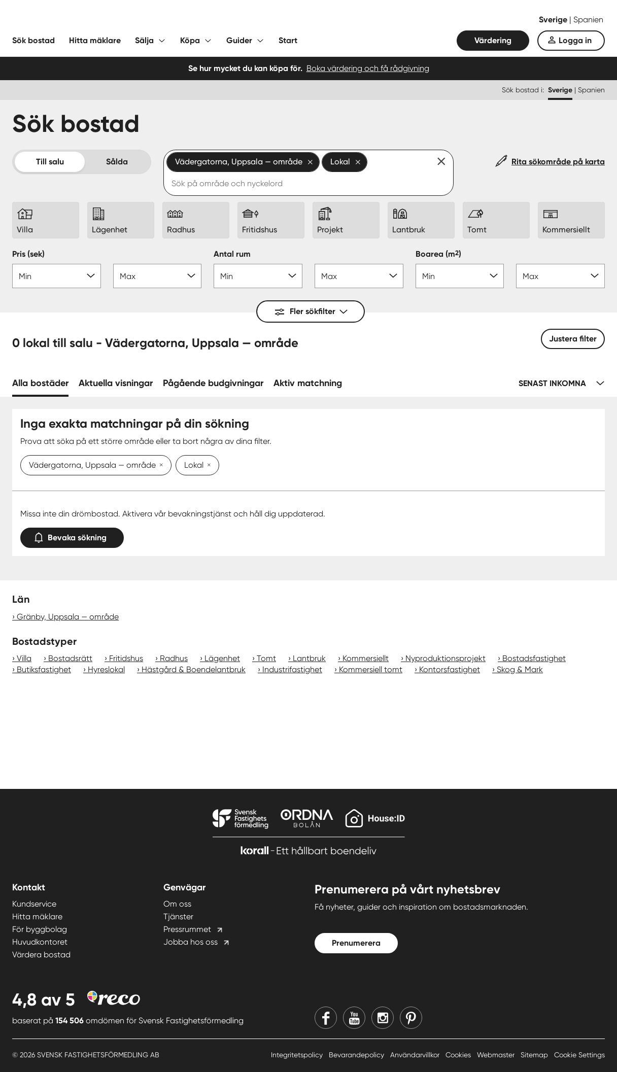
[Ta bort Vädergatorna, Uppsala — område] (159, 466)
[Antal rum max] (359, 276)
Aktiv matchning (307, 383)
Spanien (588, 19)
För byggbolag (39, 929)
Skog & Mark (520, 669)
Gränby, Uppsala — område (68, 616)
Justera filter (573, 338)
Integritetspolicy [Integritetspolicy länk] (298, 1055)
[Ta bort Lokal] (207, 466)
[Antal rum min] (258, 276)
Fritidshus (126, 658)
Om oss (177, 904)
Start (288, 40)
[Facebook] (326, 1018)
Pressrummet (187, 929)
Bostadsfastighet (534, 658)
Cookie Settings (579, 1055)
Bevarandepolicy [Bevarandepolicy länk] (357, 1055)
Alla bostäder (40, 383)
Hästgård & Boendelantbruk (194, 669)
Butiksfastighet (44, 669)
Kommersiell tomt (370, 669)
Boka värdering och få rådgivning (367, 68)
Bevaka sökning (72, 535)
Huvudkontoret (39, 942)
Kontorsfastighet (449, 669)
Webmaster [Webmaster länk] (497, 1055)
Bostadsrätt (70, 658)
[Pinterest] (411, 1018)
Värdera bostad (41, 954)
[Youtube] (354, 1018)
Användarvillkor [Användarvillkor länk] (415, 1055)
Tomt (266, 658)
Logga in (575, 40)
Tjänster (178, 916)
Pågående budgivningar (213, 383)
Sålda (117, 161)
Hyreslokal (106, 669)
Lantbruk (309, 658)
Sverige (554, 19)
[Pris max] (157, 276)
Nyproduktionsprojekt (445, 658)
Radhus (174, 658)
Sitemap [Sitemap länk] (535, 1055)
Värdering (492, 40)
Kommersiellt (365, 658)
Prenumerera (356, 943)
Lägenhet (222, 658)
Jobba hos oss (190, 942)
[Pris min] (56, 276)
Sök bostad (33, 40)
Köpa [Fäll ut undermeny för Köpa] (190, 40)
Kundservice (34, 904)
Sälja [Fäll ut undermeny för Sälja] (144, 40)
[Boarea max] (560, 276)
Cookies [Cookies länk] (459, 1055)
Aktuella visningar (116, 383)
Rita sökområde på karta (558, 161)
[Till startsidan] (113, 20)
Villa (24, 658)
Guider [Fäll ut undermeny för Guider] (239, 40)
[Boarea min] (460, 276)
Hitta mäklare (95, 40)
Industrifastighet (292, 669)
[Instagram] (382, 1018)
